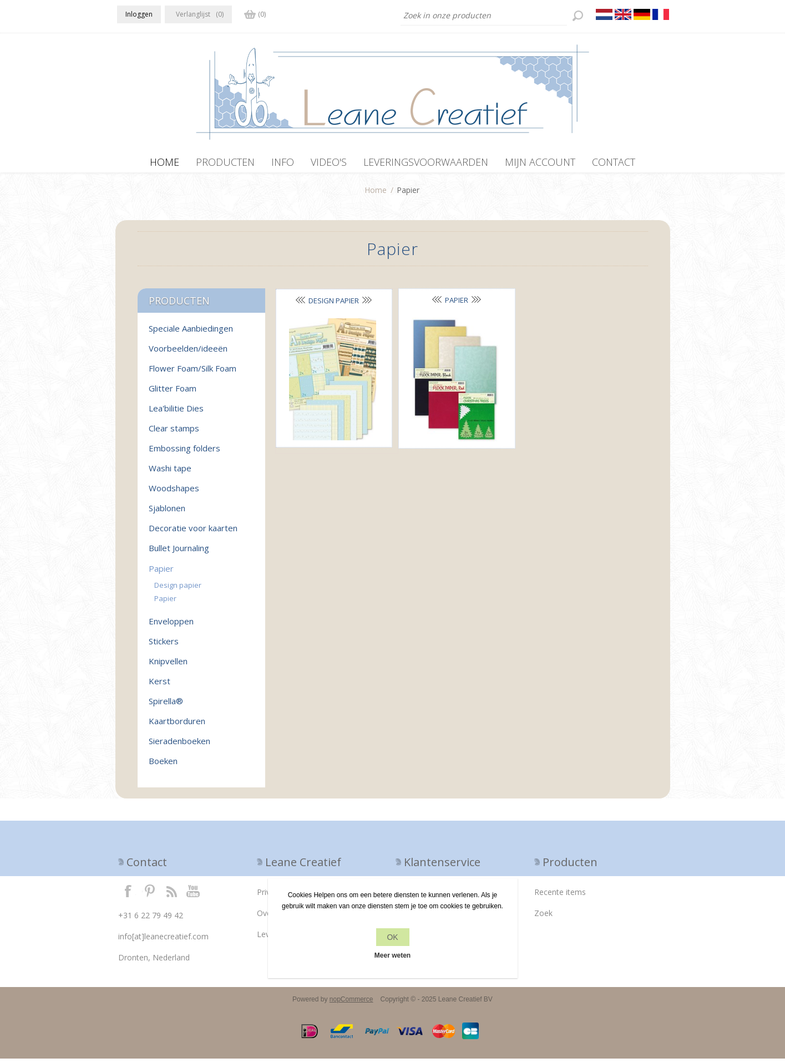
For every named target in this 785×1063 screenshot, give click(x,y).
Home (375, 194)
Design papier (334, 305)
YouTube (193, 895)
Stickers (164, 645)
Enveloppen (171, 625)
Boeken (163, 765)
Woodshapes (174, 492)
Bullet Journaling (179, 552)
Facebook (128, 895)
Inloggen (139, 14)
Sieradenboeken (179, 745)
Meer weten (392, 955)
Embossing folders (184, 452)
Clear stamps (174, 432)
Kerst (159, 685)
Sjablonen (167, 512)
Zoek (543, 917)
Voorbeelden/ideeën (188, 352)
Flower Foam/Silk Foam (192, 372)
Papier (456, 304)
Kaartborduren (177, 725)
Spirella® (166, 705)
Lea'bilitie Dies (176, 412)
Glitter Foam (172, 392)
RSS (171, 895)
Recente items (560, 896)
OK (392, 937)
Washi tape (170, 472)
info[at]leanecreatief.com (163, 940)
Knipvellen (168, 665)
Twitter (150, 895)
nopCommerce (351, 1004)
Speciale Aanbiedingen (191, 332)
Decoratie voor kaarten (193, 532)
